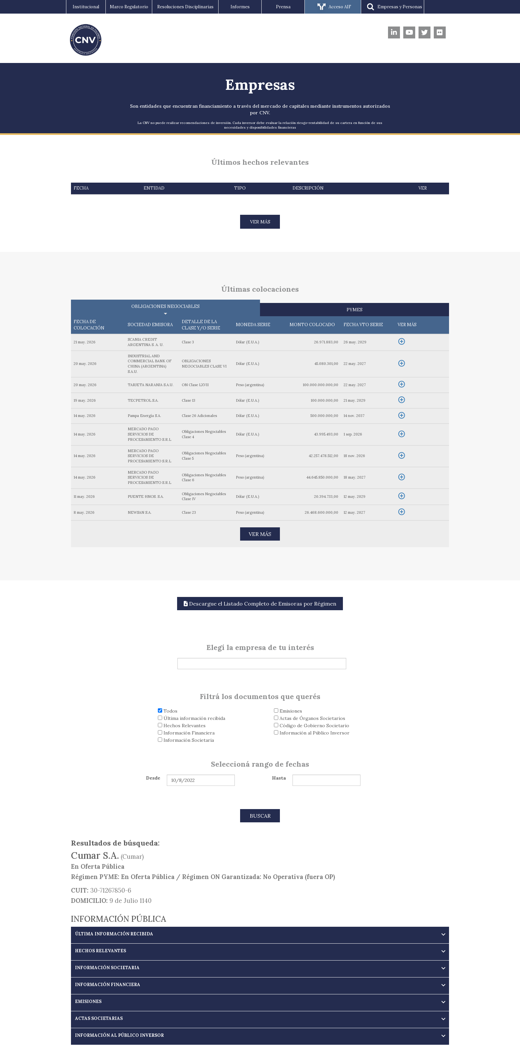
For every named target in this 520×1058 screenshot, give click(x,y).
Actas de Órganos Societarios (309, 718)
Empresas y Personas (392, 7)
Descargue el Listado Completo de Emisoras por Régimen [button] (260, 603)
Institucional (86, 7)
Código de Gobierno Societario (311, 726)
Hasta (279, 778)
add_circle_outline (402, 341)
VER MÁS (260, 222)
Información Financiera (186, 733)
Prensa (283, 7)
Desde (153, 778)
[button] (260, 934)
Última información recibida (191, 718)
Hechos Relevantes (182, 726)
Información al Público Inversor (312, 733)
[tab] (260, 935)
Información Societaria (186, 740)
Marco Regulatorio (129, 7)
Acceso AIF (332, 7)
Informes (240, 7)
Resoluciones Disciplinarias (185, 7)
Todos (167, 711)
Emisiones (288, 711)
